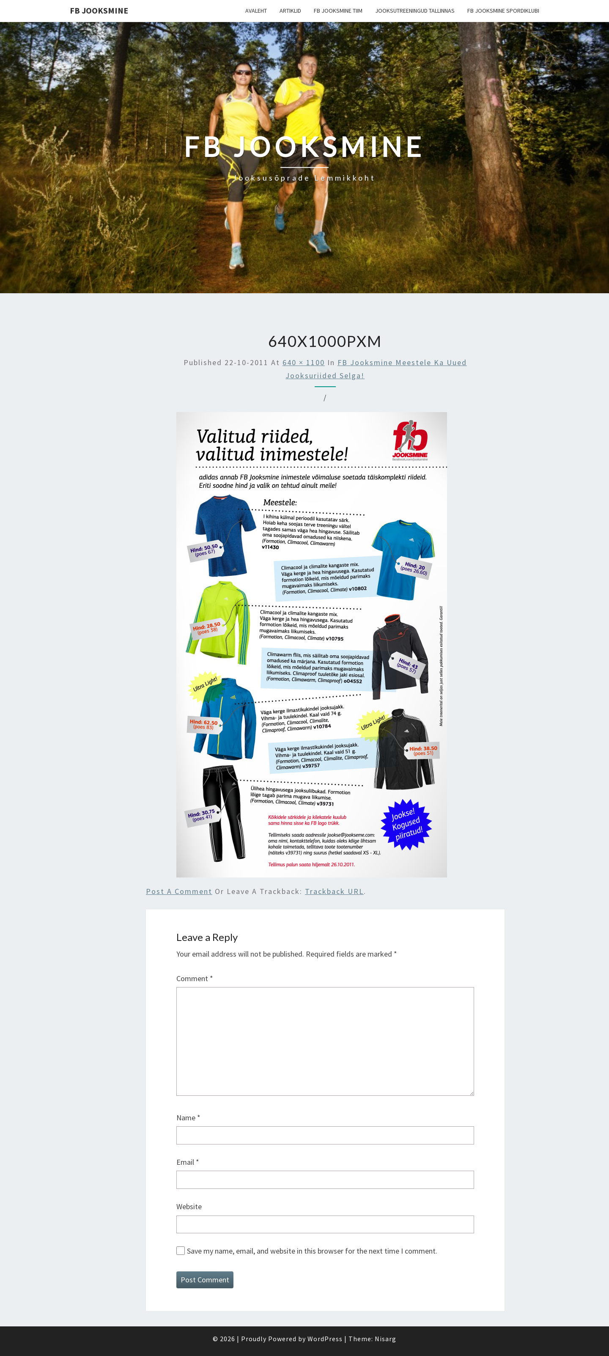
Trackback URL (334, 891)
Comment (194, 978)
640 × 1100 (304, 362)
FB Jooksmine (99, 10)
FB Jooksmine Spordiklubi (503, 10)
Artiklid (290, 10)
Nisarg (385, 1338)
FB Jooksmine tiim (338, 10)
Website (189, 1206)
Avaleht (256, 10)
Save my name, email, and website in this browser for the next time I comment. (312, 1251)
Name (188, 1117)
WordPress (325, 1338)
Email (187, 1162)
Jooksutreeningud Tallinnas (415, 10)
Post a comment (179, 891)
